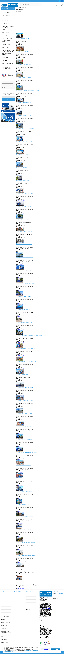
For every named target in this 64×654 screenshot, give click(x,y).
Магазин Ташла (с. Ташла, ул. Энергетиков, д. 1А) (23, 504)
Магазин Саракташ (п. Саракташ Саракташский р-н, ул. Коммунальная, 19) (27, 452)
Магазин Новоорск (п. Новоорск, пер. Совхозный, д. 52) (24, 322)
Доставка (27, 604)
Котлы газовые (3, 596)
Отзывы (27, 610)
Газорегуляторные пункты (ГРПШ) (5, 620)
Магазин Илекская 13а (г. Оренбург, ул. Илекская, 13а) (24, 231)
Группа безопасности (4, 619)
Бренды (27, 607)
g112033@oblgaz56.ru (21, 562)
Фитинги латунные (3, 628)
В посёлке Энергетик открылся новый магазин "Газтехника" (7, 87)
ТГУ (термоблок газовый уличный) (5, 622)
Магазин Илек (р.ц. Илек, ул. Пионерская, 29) (22, 219)
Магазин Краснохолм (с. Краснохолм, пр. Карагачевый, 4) (24, 257)
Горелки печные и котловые (4, 601)
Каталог (27, 601)
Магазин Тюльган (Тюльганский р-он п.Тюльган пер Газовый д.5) (25, 542)
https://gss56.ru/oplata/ (46, 608)
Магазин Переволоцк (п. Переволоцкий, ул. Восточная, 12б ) (25, 400)
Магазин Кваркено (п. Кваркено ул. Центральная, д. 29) (24, 244)
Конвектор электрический (4, 642)
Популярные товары (6, 67)
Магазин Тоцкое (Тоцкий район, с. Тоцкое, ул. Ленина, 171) (24, 529)
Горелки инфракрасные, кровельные (6, 634)
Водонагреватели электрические (5, 608)
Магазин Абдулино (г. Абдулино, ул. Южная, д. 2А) (23, 51)
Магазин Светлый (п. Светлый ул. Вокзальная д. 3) (23, 465)
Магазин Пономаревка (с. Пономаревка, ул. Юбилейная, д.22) (25, 413)
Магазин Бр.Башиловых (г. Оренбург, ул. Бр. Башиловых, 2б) (25, 128)
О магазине (27, 597)
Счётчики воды (3, 637)
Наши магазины (28, 595)
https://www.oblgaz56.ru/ (59, 604)
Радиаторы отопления (4, 625)
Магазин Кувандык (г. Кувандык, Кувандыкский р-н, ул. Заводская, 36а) (26, 270)
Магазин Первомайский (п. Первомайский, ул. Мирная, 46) (24, 387)
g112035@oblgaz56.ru (21, 420)
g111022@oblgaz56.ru (21, 588)
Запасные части (3, 640)
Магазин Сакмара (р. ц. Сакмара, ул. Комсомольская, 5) (24, 426)
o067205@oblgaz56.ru (21, 472)
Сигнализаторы (3, 617)
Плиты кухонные (3, 602)
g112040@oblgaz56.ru (21, 511)
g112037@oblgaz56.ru (21, 290)
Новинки (15, 593)
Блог (26, 612)
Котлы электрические (4, 598)
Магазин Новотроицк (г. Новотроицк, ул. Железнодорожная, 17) (25, 348)
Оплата (27, 606)
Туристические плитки (4, 639)
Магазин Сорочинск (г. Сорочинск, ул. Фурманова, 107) (24, 491)
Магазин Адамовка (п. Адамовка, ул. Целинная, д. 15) (24, 64)
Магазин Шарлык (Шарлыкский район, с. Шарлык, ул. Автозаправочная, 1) (27, 555)
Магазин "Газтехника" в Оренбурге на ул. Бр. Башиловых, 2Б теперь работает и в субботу (7, 83)
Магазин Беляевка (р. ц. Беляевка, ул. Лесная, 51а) (23, 115)
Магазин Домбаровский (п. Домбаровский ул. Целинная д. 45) (25, 193)
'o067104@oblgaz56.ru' (21, 200)
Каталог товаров (8, 8)
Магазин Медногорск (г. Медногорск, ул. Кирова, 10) (23, 309)
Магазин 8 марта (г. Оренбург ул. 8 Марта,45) (22, 38)
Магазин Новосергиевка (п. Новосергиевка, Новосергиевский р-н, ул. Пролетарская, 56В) (29, 335)
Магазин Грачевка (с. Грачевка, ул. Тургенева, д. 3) (23, 180)
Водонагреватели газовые (4, 607)
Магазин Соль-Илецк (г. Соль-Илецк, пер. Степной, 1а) (24, 478)
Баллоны (2, 636)
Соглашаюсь (55, 649)
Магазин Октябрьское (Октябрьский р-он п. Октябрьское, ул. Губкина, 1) (26, 361)
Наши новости (4, 72)
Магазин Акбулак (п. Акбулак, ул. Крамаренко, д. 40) (23, 77)
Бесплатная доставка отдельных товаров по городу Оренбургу (10, 76)
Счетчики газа (3, 593)
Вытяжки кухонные (3, 605)
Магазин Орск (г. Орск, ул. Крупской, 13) (22, 374)
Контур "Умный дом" (3, 610)
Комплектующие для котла (4, 599)
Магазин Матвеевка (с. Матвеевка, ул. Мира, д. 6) (23, 296)
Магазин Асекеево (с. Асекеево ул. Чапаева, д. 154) (23, 102)
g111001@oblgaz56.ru (21, 45)
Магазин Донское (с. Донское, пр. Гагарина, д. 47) (23, 206)
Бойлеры (2, 611)
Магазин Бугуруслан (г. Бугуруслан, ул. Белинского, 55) (24, 141)
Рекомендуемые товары (6, 68)
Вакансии (27, 603)
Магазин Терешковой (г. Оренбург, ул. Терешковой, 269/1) (24, 516)
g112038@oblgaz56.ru (21, 536)
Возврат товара (28, 609)
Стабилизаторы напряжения (5, 616)
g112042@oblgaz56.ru (21, 329)
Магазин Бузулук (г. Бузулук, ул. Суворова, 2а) (23, 154)
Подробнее (46, 649)
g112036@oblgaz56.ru (21, 303)
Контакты (27, 600)
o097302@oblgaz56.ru (21, 264)
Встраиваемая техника (4, 604)
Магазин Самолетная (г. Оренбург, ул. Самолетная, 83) (24, 439)
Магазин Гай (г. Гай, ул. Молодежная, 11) (22, 167)
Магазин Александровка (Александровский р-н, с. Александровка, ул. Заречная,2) (28, 90)
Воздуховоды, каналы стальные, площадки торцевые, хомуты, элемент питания (6, 632)
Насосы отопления (3, 614)
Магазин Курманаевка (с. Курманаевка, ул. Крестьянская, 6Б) (25, 283)
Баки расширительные (4, 613)
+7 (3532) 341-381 (3, 652)
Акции (27, 594)
